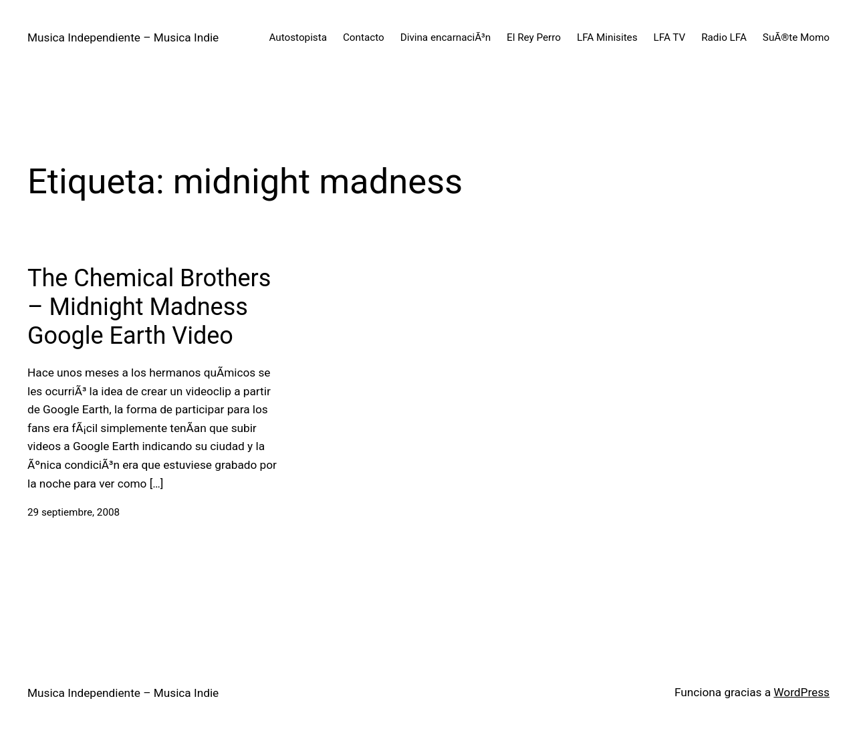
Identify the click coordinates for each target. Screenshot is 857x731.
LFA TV (670, 37)
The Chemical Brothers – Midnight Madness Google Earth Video (149, 307)
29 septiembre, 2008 (73, 512)
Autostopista (298, 37)
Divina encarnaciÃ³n (445, 37)
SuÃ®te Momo (796, 37)
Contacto (363, 37)
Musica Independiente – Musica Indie (123, 37)
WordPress (801, 692)
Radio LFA (724, 37)
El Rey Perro (534, 37)
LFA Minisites (607, 37)
